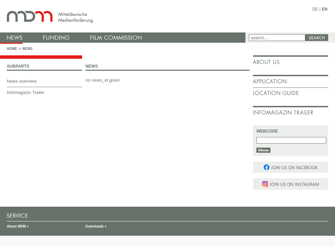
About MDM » (18, 226)
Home (12, 49)
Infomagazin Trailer (26, 92)
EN (324, 9)
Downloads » (96, 226)
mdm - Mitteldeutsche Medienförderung (125, 16)
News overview (22, 81)
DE (315, 9)
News (27, 49)
